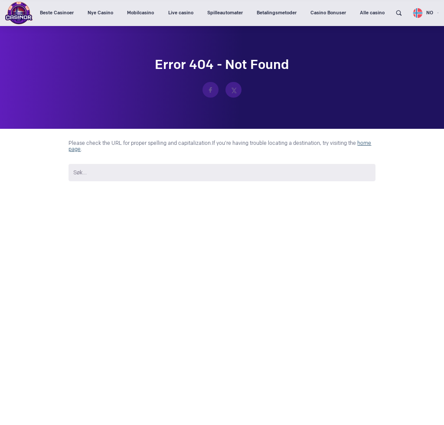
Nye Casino (100, 13)
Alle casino (372, 13)
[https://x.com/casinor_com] (233, 90)
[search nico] (222, 172)
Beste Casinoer (57, 13)
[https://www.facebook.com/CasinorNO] (210, 90)
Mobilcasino (140, 13)
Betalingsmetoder (277, 13)
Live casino (180, 13)
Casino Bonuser (328, 13)
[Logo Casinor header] (19, 13)
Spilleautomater (225, 13)
